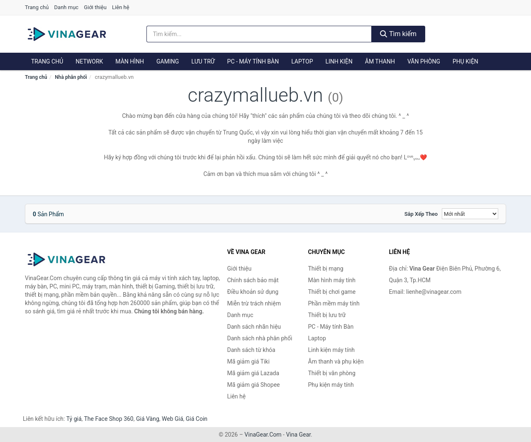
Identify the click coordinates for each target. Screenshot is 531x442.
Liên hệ (120, 7)
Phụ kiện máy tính (331, 384)
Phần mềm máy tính (334, 303)
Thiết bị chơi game (332, 291)
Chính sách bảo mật (253, 280)
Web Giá (172, 418)
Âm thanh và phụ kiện (336, 361)
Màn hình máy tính (332, 280)
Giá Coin (196, 418)
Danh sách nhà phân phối (259, 338)
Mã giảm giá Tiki (248, 361)
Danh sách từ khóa (251, 350)
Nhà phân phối (71, 77)
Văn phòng (423, 61)
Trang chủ (37, 7)
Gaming (167, 61)
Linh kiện (338, 61)
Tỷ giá (74, 418)
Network (89, 61)
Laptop (302, 61)
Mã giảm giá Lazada (253, 373)
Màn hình (129, 61)
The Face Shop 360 (108, 418)
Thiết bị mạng (325, 268)
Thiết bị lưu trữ (327, 315)
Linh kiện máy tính (331, 350)
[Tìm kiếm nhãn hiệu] (259, 34)
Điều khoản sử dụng (253, 291)
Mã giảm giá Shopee (253, 384)
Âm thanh (380, 61)
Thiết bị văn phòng (332, 373)
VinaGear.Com (262, 434)
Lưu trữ (202, 61)
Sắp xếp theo (421, 214)
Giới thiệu (95, 7)
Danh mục (66, 7)
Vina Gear (298, 434)
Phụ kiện (465, 61)
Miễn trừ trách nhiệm (254, 303)
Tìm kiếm (398, 34)
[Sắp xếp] (470, 213)
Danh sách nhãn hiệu (254, 326)
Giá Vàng (147, 418)
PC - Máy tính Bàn (253, 61)
